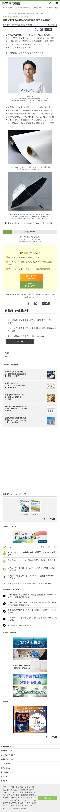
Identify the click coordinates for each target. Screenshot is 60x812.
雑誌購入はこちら (7, 759)
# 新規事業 (38, 8)
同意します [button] (47, 798)
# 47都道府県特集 (22, 8)
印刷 (48, 29)
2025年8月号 (52, 25)
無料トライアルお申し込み (31, 277)
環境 (7, 356)
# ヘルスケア (7, 8)
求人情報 (4, 776)
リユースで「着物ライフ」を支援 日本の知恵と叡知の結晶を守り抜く (32, 329)
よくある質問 (5, 763)
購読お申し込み (6, 751)
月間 (55, 547)
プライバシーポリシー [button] (17, 808)
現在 (42, 547)
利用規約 (4, 781)
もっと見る (20, 341)
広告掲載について (7, 772)
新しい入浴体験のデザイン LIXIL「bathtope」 (27, 336)
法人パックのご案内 (8, 755)
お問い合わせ (5, 768)
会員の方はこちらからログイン (31, 285)
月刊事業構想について (9, 746)
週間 (49, 547)
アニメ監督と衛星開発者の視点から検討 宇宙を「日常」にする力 (32, 321)
